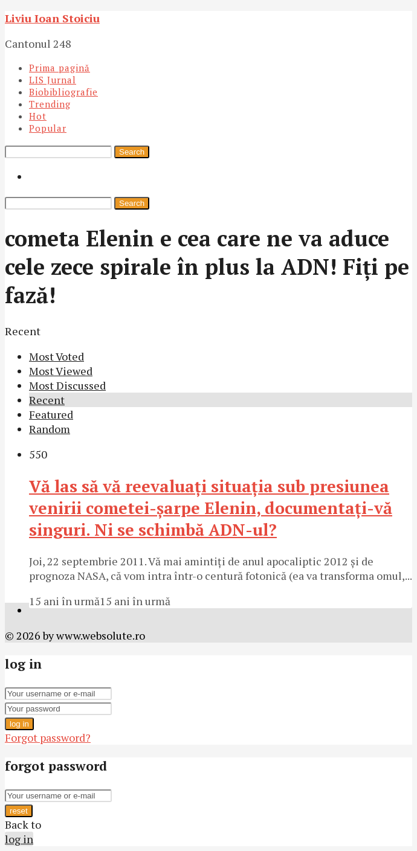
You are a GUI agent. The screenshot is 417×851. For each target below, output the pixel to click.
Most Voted (56, 356)
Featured (51, 414)
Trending (50, 104)
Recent (47, 400)
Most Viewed (60, 371)
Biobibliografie (63, 92)
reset (19, 810)
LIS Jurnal (52, 80)
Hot (38, 116)
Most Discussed (67, 385)
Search (131, 151)
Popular (47, 128)
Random (49, 429)
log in (19, 723)
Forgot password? (48, 737)
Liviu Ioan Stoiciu (52, 18)
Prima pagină (59, 68)
